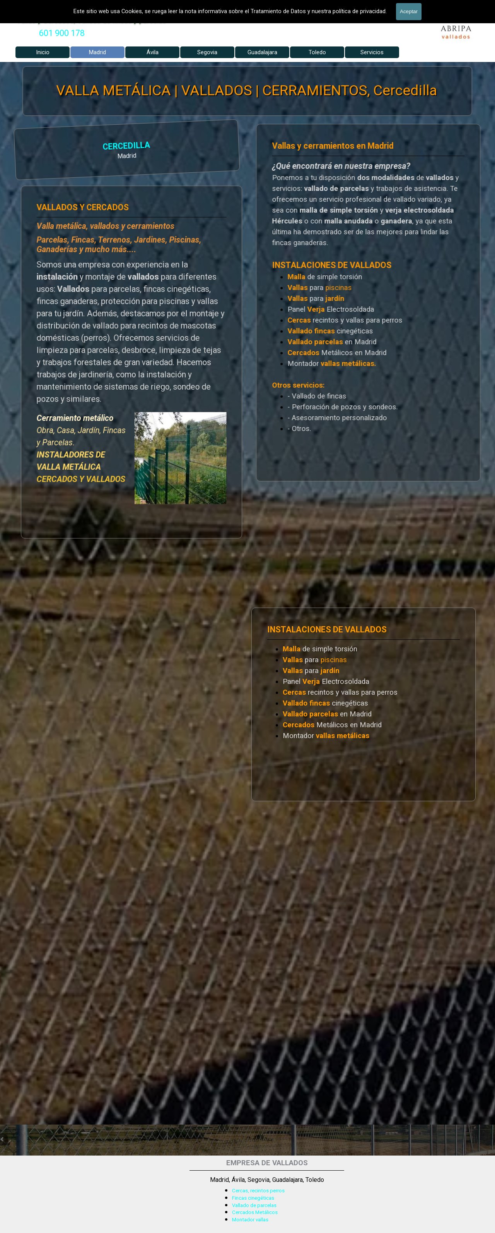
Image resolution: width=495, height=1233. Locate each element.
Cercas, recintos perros (258, 1191)
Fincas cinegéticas (253, 1198)
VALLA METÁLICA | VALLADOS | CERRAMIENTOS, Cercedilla (247, 90)
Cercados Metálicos (255, 1212)
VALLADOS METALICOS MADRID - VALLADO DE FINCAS (131, 5)
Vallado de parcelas (254, 1205)
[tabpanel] (61, 33)
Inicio (43, 52)
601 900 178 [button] (62, 33)
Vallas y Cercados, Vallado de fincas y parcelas (91, 20)
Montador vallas (250, 1220)
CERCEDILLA (37, 147)
